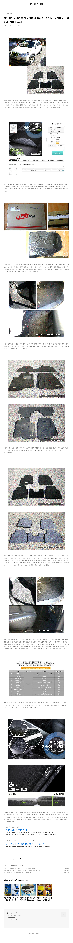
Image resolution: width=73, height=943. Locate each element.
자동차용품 (11, 871)
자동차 (5, 871)
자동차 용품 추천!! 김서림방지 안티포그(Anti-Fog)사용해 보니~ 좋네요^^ (21, 876)
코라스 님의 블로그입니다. (14, 921)
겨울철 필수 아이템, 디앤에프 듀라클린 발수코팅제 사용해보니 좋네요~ (20, 874)
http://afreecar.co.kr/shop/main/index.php (38, 184)
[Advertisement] (36, 841)
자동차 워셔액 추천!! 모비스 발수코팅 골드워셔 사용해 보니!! (18, 878)
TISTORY (37, 939)
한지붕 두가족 (36, 4)
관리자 (42, 939)
